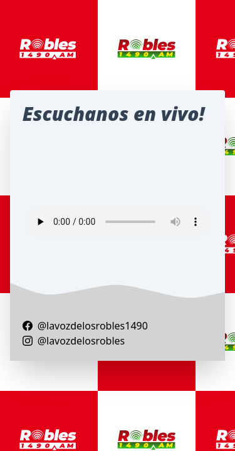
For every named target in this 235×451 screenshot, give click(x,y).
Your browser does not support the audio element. (118, 222)
